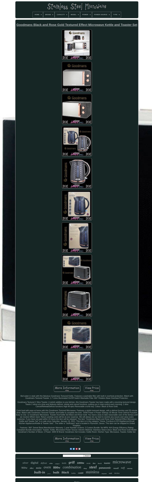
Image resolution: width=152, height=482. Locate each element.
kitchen (116, 473)
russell (116, 468)
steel (93, 467)
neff (123, 467)
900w (24, 467)
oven (47, 467)
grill (72, 462)
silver (25, 462)
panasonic (105, 467)
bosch (100, 463)
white (51, 463)
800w (56, 467)
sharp (85, 468)
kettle (64, 463)
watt (110, 473)
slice (31, 468)
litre (94, 463)
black (65, 472)
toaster (107, 463)
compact (57, 463)
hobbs (73, 473)
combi (80, 473)
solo (38, 468)
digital (34, 462)
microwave (122, 462)
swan (88, 463)
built (56, 472)
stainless (92, 472)
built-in (39, 472)
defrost (44, 463)
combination (72, 467)
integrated (104, 473)
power (49, 473)
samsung (129, 468)
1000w (80, 463)
